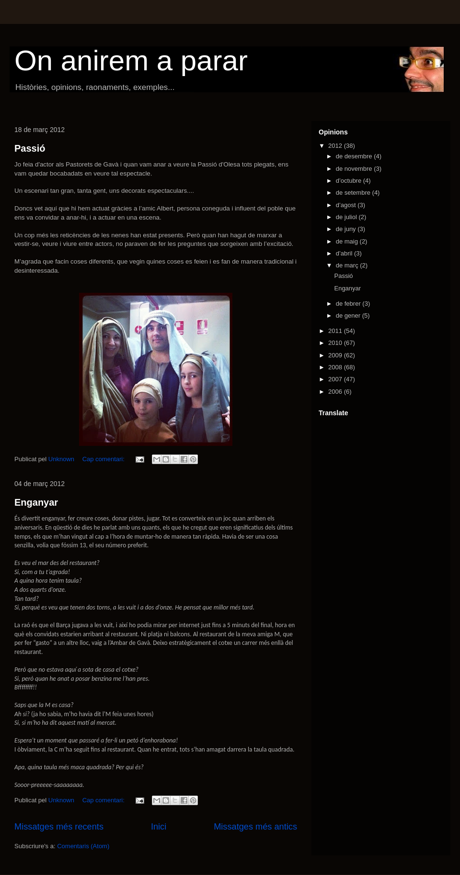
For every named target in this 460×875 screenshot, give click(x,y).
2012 (336, 145)
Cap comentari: (104, 459)
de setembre (354, 192)
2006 (336, 391)
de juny (347, 229)
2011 (336, 330)
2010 (336, 342)
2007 (336, 379)
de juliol (347, 217)
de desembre (355, 156)
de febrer (349, 303)
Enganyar (36, 502)
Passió (29, 148)
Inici (158, 826)
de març (348, 265)
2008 (336, 367)
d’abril (345, 253)
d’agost (347, 205)
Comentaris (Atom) (83, 846)
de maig (348, 241)
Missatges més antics (255, 826)
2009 (336, 355)
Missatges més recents (59, 826)
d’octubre (349, 180)
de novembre (355, 168)
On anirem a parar (131, 60)
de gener (349, 315)
